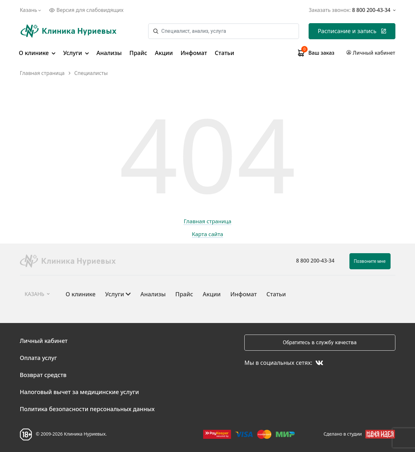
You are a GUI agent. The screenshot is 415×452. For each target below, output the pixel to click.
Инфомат (194, 53)
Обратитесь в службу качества (319, 342)
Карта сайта (207, 234)
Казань (31, 10)
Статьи (224, 53)
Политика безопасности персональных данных (87, 409)
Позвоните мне (370, 261)
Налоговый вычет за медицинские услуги (79, 392)
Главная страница (42, 73)
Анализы (109, 53)
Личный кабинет (44, 341)
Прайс (138, 53)
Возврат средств (43, 375)
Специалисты (91, 73)
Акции (164, 53)
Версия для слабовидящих (86, 10)
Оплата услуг (38, 358)
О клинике (37, 53)
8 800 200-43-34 (315, 260)
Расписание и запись (352, 31)
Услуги (76, 53)
